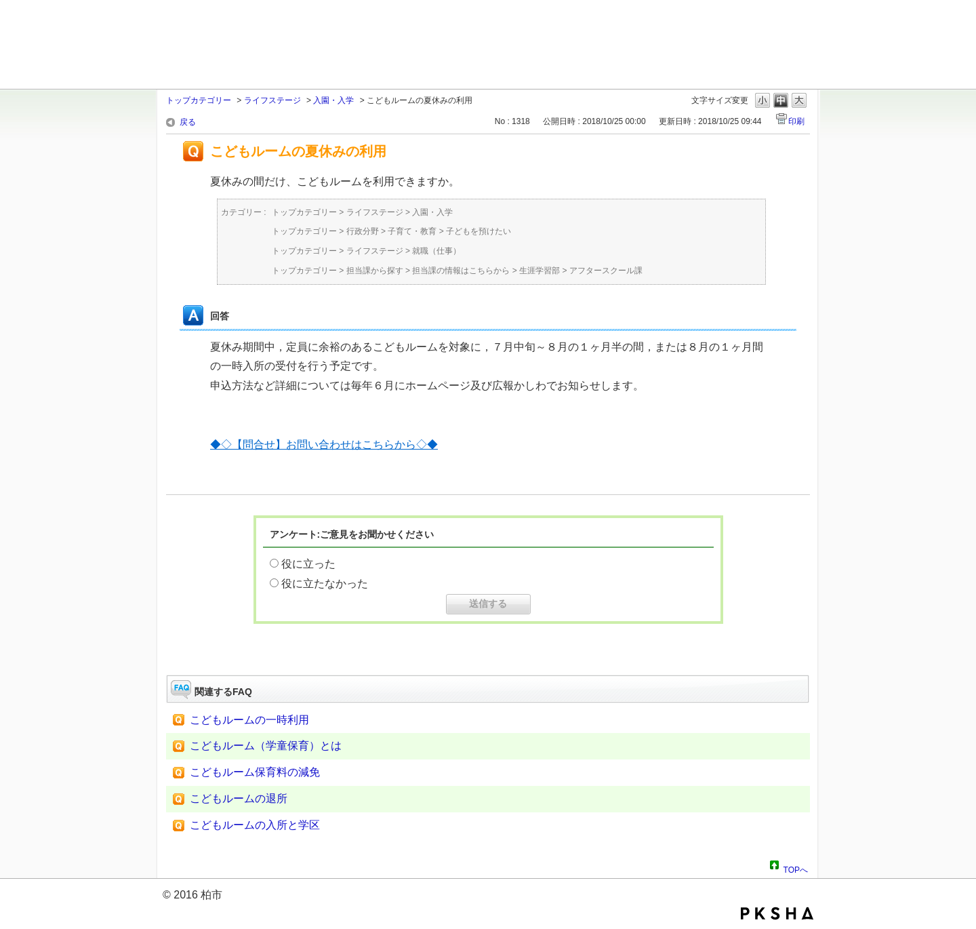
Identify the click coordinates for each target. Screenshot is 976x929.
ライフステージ (272, 100)
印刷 (796, 121)
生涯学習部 (539, 270)
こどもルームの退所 (238, 798)
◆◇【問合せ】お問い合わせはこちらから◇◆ (324, 444)
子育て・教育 (412, 231)
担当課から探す (374, 270)
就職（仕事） (436, 251)
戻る (188, 122)
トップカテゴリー (198, 100)
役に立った (308, 564)
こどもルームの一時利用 (249, 720)
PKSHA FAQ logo (777, 913)
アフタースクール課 (606, 270)
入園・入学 (333, 100)
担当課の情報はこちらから (461, 270)
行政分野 (362, 231)
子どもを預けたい (478, 231)
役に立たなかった (324, 583)
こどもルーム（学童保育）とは (266, 745)
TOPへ (796, 868)
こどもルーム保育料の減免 (255, 772)
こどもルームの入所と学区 (255, 825)
